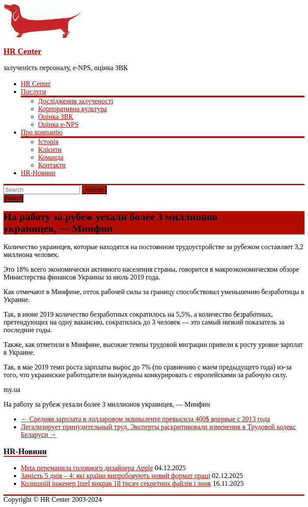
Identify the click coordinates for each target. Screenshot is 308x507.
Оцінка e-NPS (58, 124)
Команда (51, 157)
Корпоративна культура (72, 108)
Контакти (52, 165)
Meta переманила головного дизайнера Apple (87, 468)
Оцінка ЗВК (55, 116)
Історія (48, 141)
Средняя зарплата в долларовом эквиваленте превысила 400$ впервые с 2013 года (145, 419)
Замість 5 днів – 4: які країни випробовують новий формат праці (115, 475)
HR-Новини (38, 172)
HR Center (22, 51)
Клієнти (49, 149)
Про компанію (42, 132)
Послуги (33, 91)
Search (94, 189)
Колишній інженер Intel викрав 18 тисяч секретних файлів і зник (116, 483)
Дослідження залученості (75, 101)
